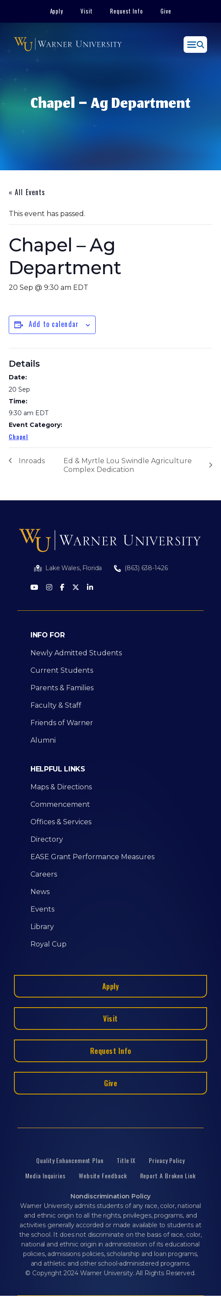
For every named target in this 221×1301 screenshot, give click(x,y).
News (40, 892)
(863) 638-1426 (145, 568)
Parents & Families (62, 688)
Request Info (126, 11)
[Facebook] (62, 587)
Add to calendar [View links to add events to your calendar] (54, 324)
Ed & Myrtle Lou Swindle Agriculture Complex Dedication (128, 465)
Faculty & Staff (55, 705)
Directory (46, 839)
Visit (86, 11)
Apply (57, 11)
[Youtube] (34, 587)
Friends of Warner (61, 723)
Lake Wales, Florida (73, 568)
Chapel (18, 436)
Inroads (32, 461)
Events (42, 909)
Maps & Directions (61, 787)
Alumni (43, 740)
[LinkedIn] (90, 587)
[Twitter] (75, 587)
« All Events (27, 192)
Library (42, 926)
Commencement (60, 804)
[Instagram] (49, 587)
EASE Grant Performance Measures (92, 857)
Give (166, 11)
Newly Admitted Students (76, 653)
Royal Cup (48, 944)
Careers (43, 874)
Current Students (61, 670)
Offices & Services (60, 822)
